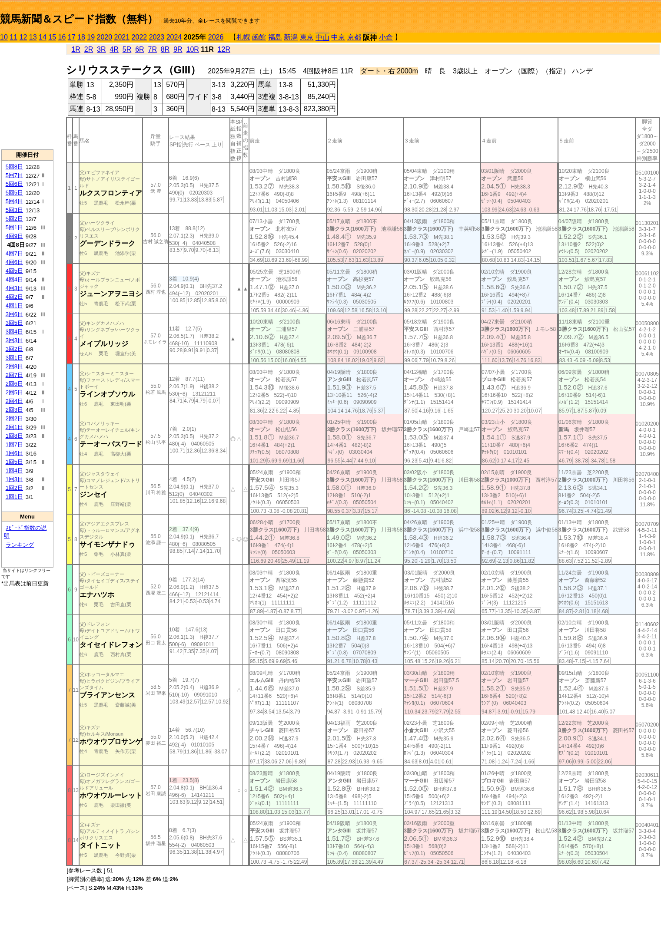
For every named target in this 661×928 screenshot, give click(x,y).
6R (139, 49)
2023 (157, 37)
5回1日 (14, 227)
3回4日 (14, 331)
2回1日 (14, 427)
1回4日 (14, 470)
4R (114, 49)
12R (224, 49)
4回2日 (14, 297)
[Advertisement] (27, 96)
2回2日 (14, 418)
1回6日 (14, 453)
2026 (216, 37)
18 (81, 37)
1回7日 (14, 444)
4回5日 (14, 271)
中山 (322, 37)
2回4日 (14, 401)
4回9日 (14, 236)
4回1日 (14, 305)
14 (43, 37)
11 (13, 37)
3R (101, 49)
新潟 (291, 37)
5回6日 (14, 184)
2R (88, 49)
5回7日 (14, 175)
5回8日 (14, 166)
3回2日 (14, 349)
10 (4, 37)
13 (33, 37)
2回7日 (14, 375)
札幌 (243, 37)
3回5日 (14, 323)
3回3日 (14, 340)
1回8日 (14, 436)
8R (165, 49)
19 (91, 37)
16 (62, 37)
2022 (139, 37)
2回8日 (14, 366)
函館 (259, 37)
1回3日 (14, 479)
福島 (275, 37)
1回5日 (14, 462)
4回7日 (14, 253)
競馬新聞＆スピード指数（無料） (79, 19)
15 (52, 37)
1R (75, 49)
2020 (105, 37)
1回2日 (14, 488)
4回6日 (14, 262)
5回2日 (14, 218)
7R (152, 49)
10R (192, 49)
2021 (122, 37)
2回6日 (14, 383)
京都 (354, 37)
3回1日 (14, 357)
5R (127, 49)
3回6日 (14, 314)
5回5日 (14, 192)
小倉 (386, 37)
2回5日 (14, 392)
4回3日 (14, 288)
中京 (338, 37)
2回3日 (14, 409)
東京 (307, 37)
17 (72, 37)
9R (177, 49)
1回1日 (14, 496)
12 (23, 37)
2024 (174, 37)
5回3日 (14, 210)
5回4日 (14, 201)
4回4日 (14, 279)
